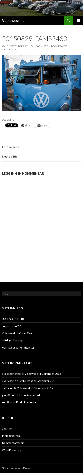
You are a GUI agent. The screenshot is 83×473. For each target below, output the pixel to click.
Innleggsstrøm (11, 435)
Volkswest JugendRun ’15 (18, 347)
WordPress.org (11, 450)
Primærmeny (78, 20)
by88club (7, 388)
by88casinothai (11, 373)
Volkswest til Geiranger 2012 (43, 373)
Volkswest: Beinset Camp (18, 333)
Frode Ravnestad (29, 395)
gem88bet (8, 395)
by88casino (9, 380)
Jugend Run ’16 (11, 326)
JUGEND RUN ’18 (13, 318)
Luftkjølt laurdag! (13, 340)
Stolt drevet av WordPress (16, 468)
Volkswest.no (13, 20)
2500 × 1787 (41, 46)
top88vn (7, 402)
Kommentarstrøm (13, 442)
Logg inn (7, 428)
